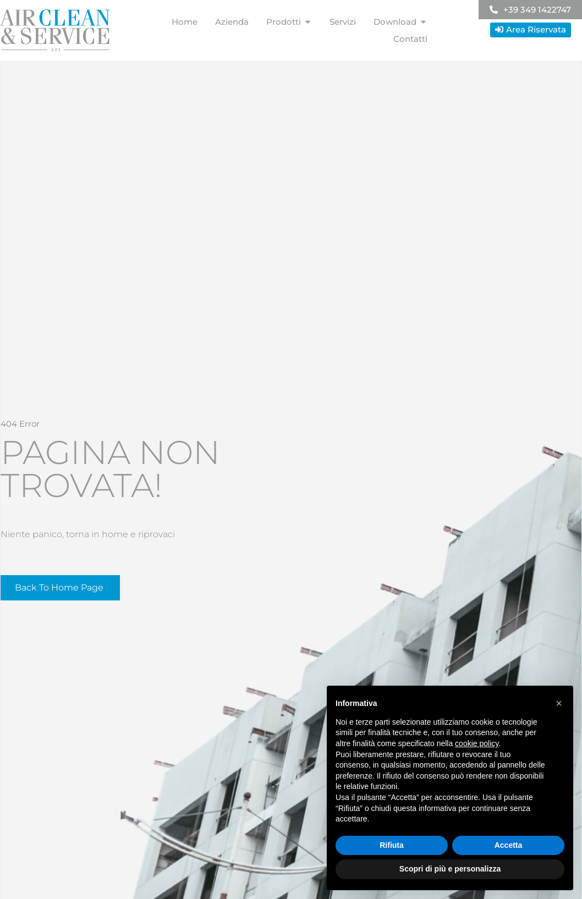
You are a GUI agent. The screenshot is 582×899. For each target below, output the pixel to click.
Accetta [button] (509, 845)
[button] (559, 703)
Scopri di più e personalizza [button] (450, 868)
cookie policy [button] (476, 743)
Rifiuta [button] (392, 845)
